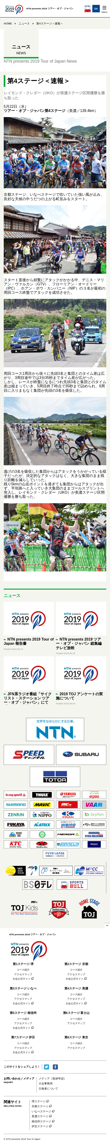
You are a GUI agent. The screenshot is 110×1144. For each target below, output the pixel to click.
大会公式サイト (21, 978)
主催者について (48, 1088)
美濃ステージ (40, 1116)
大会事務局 (46, 1083)
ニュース (24, 23)
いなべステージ (41, 1111)
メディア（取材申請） (53, 1078)
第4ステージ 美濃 (76, 988)
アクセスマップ (23, 974)
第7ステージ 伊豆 (23, 1037)
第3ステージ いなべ (23, 988)
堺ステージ (39, 1101)
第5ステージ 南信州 (23, 1013)
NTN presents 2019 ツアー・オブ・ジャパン (29, 949)
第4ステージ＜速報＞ (49, 23)
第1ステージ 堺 (23, 964)
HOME (8, 23)
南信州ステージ (41, 1121)
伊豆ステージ (40, 1126)
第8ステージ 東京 (76, 1037)
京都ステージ (40, 1106)
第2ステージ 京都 (76, 964)
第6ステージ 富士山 (76, 1013)
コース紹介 (23, 969)
